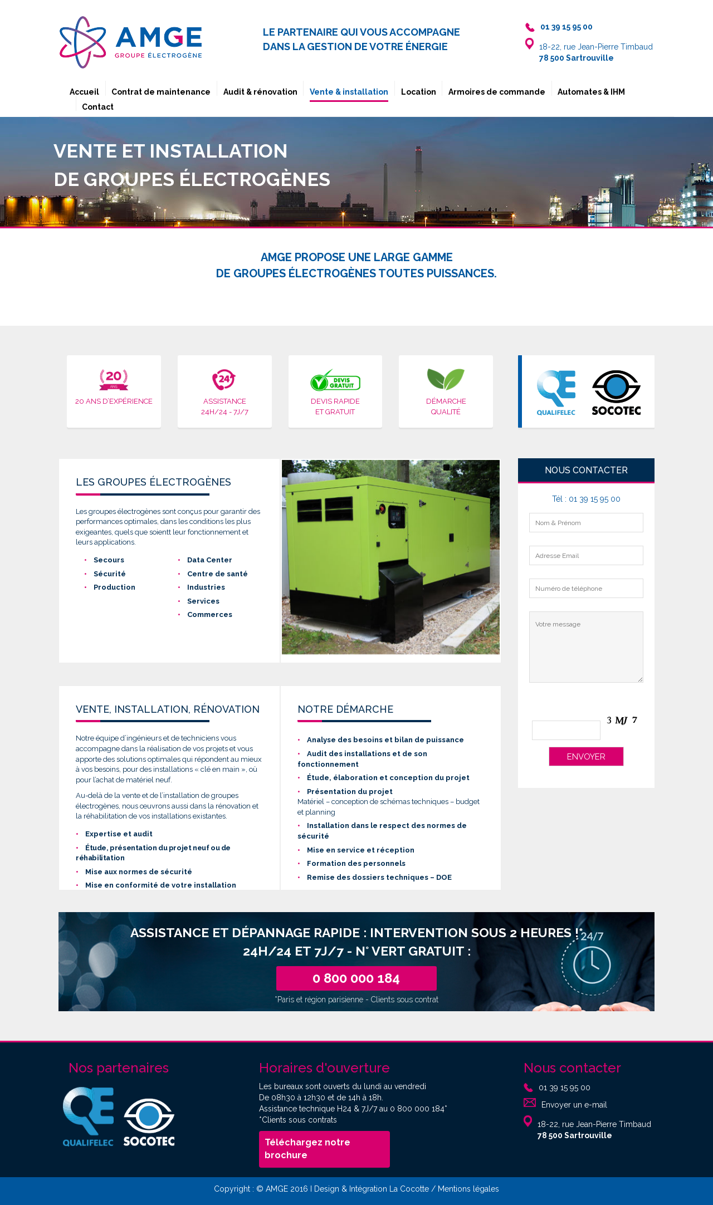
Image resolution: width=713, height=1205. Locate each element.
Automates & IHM (591, 91)
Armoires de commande (496, 91)
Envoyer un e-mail (574, 1104)
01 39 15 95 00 (564, 1086)
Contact (98, 106)
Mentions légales (468, 1188)
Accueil (84, 91)
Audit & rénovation (260, 91)
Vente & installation (349, 91)
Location (418, 91)
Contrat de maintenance (161, 91)
